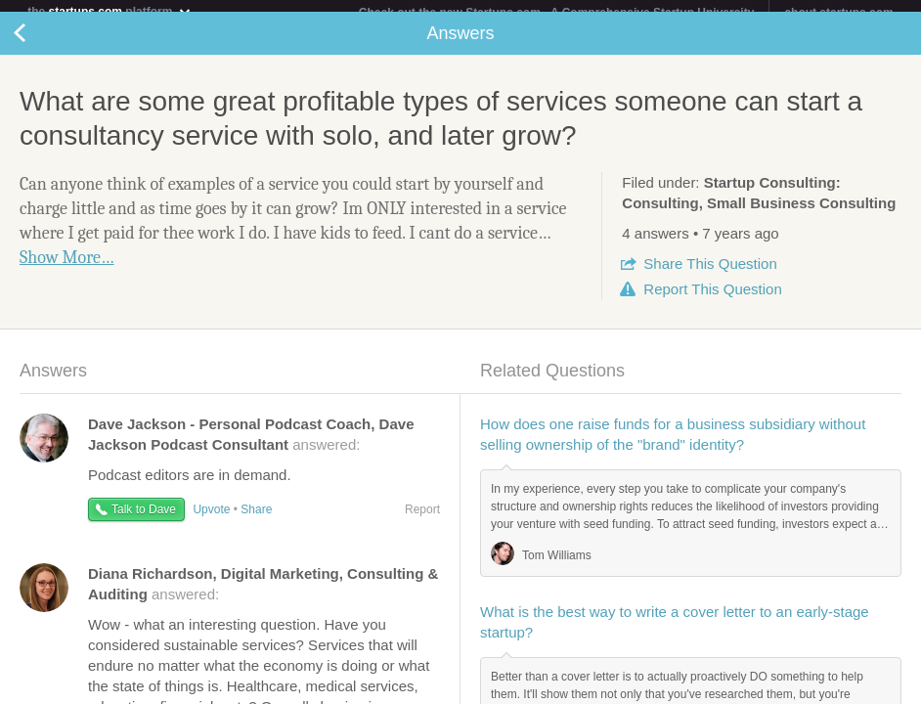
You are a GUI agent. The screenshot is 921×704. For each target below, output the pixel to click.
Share (709, 275)
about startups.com (838, 13)
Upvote (211, 521)
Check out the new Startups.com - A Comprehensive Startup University (557, 13)
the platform (109, 11)
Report (712, 300)
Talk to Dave (143, 521)
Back (39, 44)
